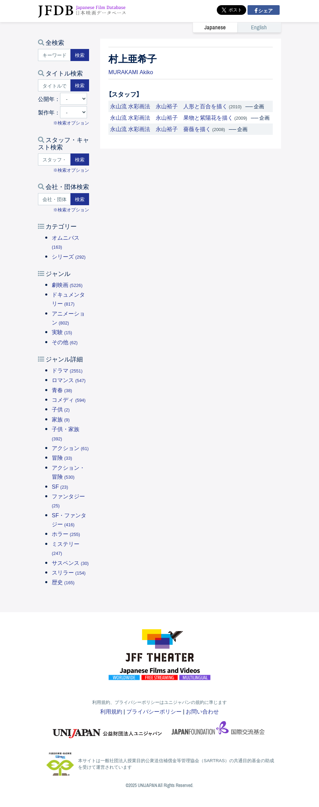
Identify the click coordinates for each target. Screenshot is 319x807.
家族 (61, 419)
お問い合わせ (202, 711)
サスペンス (70, 562)
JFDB (82, 11)
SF (60, 486)
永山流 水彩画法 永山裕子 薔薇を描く (160, 128)
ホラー (66, 533)
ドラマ (67, 370)
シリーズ (69, 256)
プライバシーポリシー (154, 711)
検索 (80, 54)
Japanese (215, 27)
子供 (61, 409)
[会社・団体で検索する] (54, 199)
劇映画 (67, 284)
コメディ (69, 399)
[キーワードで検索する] (54, 55)
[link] (237, 27)
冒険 (62, 457)
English (259, 27)
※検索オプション (71, 122)
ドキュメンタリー (68, 298)
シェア (265, 10)
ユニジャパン (107, 730)
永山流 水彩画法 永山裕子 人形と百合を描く (169, 106)
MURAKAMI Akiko (130, 72)
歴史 (63, 582)
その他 (65, 342)
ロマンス (69, 380)
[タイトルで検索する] (54, 85)
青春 (62, 390)
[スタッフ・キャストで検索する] (54, 159)
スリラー (69, 572)
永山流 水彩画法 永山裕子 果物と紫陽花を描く (171, 117)
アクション (70, 448)
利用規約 (111, 711)
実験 (62, 332)
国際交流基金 (218, 730)
